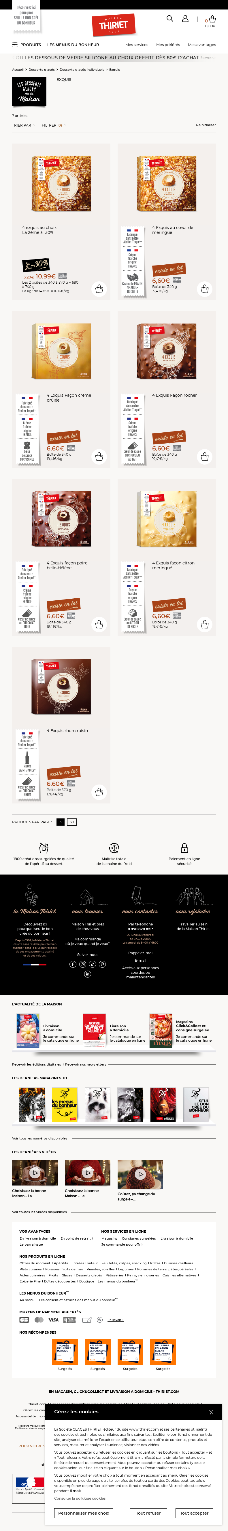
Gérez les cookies (37, 1410)
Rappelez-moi (140, 953)
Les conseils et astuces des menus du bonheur (78, 1300)
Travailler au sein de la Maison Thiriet (193, 926)
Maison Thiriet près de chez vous (87, 926)
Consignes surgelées (139, 1238)
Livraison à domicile (177, 1238)
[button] (185, 19)
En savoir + (116, 1320)
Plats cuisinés (31, 1269)
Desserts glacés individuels (82, 70)
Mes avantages (202, 44)
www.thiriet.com (144, 1429)
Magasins (109, 1238)
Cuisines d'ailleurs (178, 1263)
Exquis (114, 70)
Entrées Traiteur (84, 1263)
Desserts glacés (42, 70)
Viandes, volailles (101, 1269)
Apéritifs (61, 1263)
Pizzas (155, 1263)
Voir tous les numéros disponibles (39, 1138)
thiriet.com (38, 1404)
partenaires (180, 1429)
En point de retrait (76, 1238)
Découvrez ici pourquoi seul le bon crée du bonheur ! (35, 929)
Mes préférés (168, 44)
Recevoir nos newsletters (85, 1064)
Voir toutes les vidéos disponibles (39, 1212)
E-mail (140, 960)
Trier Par (21, 125)
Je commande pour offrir (122, 1244)
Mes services (136, 44)
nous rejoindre (193, 911)
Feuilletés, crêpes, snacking (124, 1263)
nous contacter (140, 911)
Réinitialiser (206, 125)
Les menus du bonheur (73, 44)
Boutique (86, 1281)
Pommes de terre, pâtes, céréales (165, 1269)
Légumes (126, 1269)
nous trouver (87, 911)
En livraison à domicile (38, 1238)
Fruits (53, 1275)
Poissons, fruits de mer (64, 1269)
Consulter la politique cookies (79, 1498)
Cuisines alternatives (180, 1275)
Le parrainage (31, 1244)
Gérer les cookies (193, 1475)
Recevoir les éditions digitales (36, 1064)
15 (60, 822)
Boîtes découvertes (60, 1281)
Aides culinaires (32, 1275)
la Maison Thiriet (35, 911)
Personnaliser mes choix (83, 1513)
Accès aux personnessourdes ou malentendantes (140, 972)
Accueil (18, 70)
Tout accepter (194, 1513)
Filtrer (52, 125)
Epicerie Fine (30, 1281)
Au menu (27, 1300)
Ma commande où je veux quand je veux (87, 941)
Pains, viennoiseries (143, 1275)
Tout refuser (148, 1513)
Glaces (67, 1275)
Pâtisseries (114, 1275)
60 (72, 822)
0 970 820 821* (140, 929)
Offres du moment (35, 1263)
